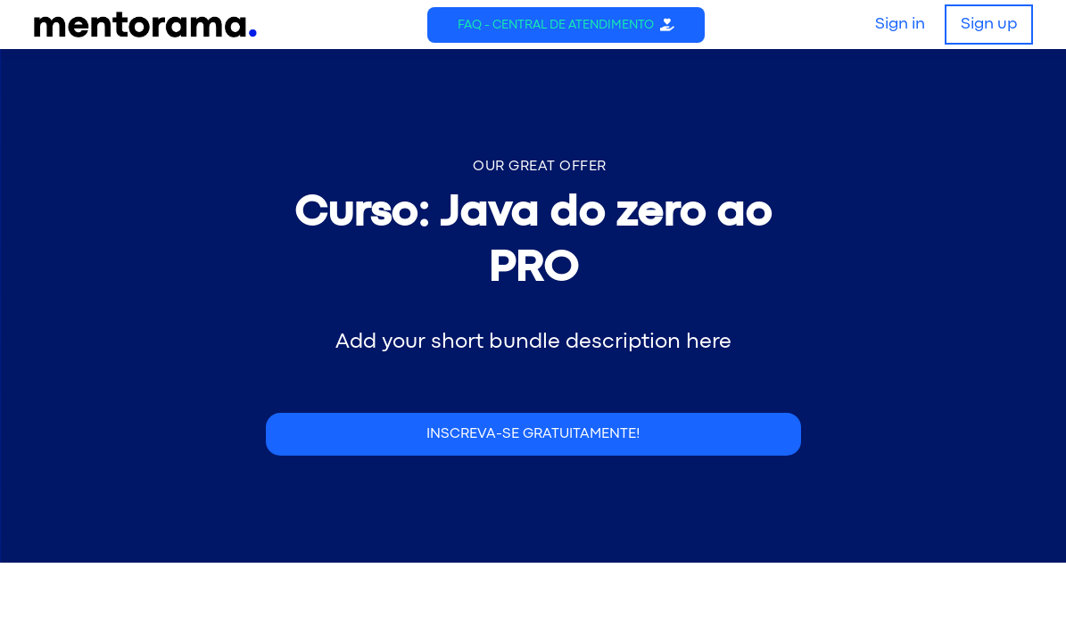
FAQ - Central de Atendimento (556, 25)
